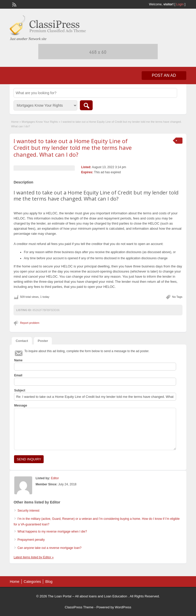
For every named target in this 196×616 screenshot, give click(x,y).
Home (14, 121)
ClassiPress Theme (79, 607)
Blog (48, 582)
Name (18, 360)
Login (179, 4)
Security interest (28, 510)
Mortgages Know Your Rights (40, 121)
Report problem (29, 322)
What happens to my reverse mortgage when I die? (52, 531)
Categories (32, 582)
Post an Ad (164, 75)
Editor (55, 478)
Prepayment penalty (31, 539)
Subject (19, 390)
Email (18, 375)
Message (20, 405)
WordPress (123, 607)
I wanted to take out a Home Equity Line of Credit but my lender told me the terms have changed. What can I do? (73, 147)
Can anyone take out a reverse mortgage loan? (49, 548)
